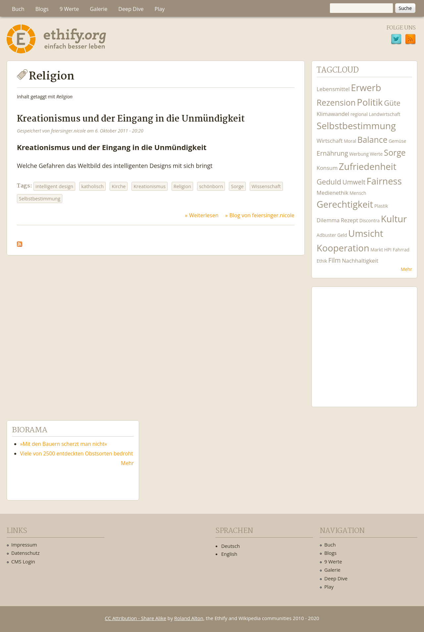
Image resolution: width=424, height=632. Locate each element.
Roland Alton (188, 618)
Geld (342, 235)
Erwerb (366, 87)
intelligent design (54, 186)
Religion (182, 186)
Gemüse (397, 141)
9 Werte (69, 9)
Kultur (394, 219)
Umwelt (354, 182)
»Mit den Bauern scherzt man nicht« (63, 444)
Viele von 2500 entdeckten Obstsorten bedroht (76, 453)
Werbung (359, 154)
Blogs (42, 9)
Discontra (369, 220)
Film (334, 260)
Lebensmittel (333, 89)
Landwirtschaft (384, 114)
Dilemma (328, 220)
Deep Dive (130, 9)
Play (160, 9)
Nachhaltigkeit (360, 260)
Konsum (327, 168)
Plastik (381, 206)
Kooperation (343, 248)
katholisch (92, 186)
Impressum (24, 544)
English (229, 554)
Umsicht (365, 233)
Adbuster (326, 235)
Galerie (98, 9)
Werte (376, 154)
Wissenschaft (266, 186)
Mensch (357, 193)
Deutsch (230, 546)
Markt (376, 249)
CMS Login (23, 561)
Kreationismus (149, 186)
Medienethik (332, 192)
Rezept (349, 220)
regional (359, 114)
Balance (372, 139)
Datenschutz (25, 553)
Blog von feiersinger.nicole (261, 215)
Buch (18, 9)
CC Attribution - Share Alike (135, 618)
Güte (392, 103)
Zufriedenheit (368, 166)
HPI (388, 249)
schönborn (211, 186)
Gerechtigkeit (345, 204)
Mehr (406, 269)
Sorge (237, 186)
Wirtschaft (330, 140)
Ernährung (332, 153)
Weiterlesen (203, 215)
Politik (370, 102)
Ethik (322, 261)
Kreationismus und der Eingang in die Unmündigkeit (131, 119)
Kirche (119, 186)
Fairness (384, 181)
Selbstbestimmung (39, 198)
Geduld (329, 181)
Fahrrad (401, 249)
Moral (350, 141)
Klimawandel (333, 114)
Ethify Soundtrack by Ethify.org (364, 341)
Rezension (336, 102)
